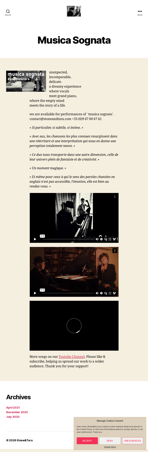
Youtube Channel (72, 360)
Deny (110, 440)
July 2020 (13, 419)
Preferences (132, 440)
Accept (87, 440)
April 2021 (13, 410)
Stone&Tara (25, 443)
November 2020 (17, 415)
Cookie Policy (110, 447)
